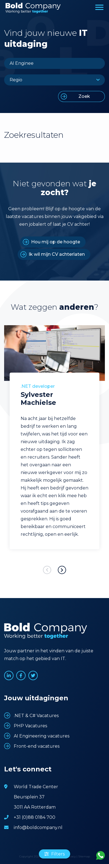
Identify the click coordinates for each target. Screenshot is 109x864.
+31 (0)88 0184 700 (34, 817)
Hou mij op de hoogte (55, 241)
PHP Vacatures (30, 725)
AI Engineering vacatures (41, 736)
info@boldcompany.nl (38, 827)
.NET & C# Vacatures (36, 715)
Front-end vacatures (36, 746)
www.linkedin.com (8, 675)
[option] (54, 445)
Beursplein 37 (29, 797)
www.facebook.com (21, 675)
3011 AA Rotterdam (35, 807)
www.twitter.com (33, 675)
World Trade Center (36, 786)
